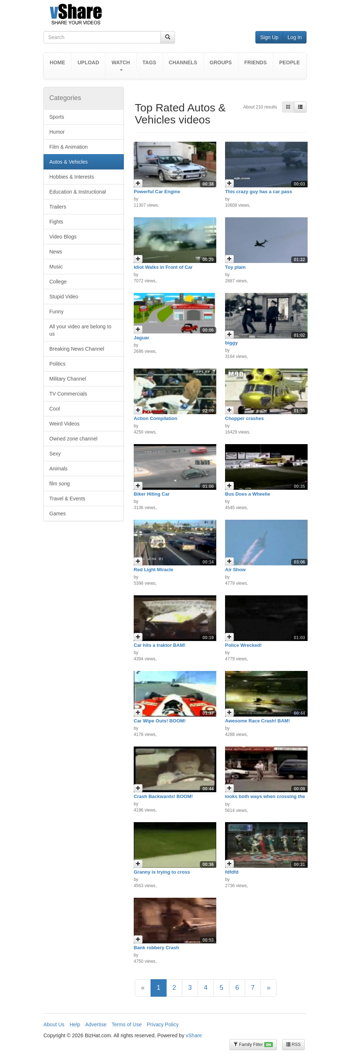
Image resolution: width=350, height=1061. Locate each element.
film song (59, 483)
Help (74, 1024)
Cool (54, 409)
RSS (293, 1044)
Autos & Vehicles (68, 162)
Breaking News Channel (76, 349)
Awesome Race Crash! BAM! (257, 721)
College (57, 282)
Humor (57, 132)
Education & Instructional (77, 192)
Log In (295, 37)
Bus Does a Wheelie (247, 494)
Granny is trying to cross (162, 872)
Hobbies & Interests (71, 177)
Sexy (55, 454)
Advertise (95, 1024)
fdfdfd (232, 872)
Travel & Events (67, 498)
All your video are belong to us (80, 330)
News (55, 252)
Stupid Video (63, 296)
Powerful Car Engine (157, 191)
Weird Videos (64, 424)
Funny (56, 311)
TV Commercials (68, 394)
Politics (57, 364)
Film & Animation (68, 147)
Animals (58, 469)
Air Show (235, 569)
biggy (231, 343)
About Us (54, 1024)
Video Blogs (62, 237)
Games (57, 513)
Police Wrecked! (243, 645)
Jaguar (141, 337)
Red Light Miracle (153, 569)
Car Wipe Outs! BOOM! (160, 721)
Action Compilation (155, 418)
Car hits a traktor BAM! (160, 645)
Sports (56, 117)
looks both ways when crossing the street (265, 799)
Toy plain (235, 267)
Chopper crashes (244, 418)
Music (56, 267)
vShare (194, 1035)
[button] (120, 66)
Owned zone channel (73, 439)
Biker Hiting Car (152, 494)
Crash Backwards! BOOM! (163, 796)
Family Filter (253, 1044)
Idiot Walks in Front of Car (163, 267)
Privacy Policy (163, 1024)
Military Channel (67, 379)
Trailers (57, 207)
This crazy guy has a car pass (258, 191)
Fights (56, 222)
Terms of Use (126, 1024)
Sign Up (269, 37)
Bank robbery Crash (156, 947)
